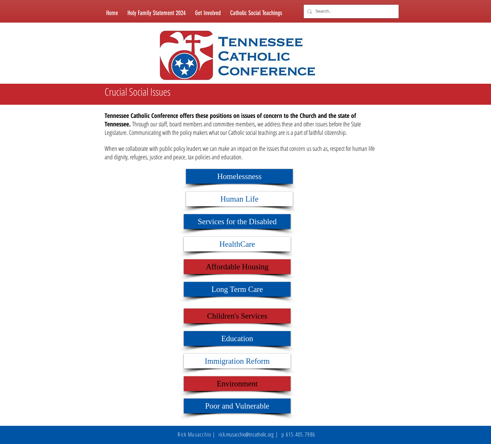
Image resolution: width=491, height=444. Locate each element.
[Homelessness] (239, 176)
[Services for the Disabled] (237, 221)
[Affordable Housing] (237, 266)
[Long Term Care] (237, 289)
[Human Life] (239, 199)
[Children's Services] (237, 316)
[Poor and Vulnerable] (237, 406)
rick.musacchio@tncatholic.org (246, 434)
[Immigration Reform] (237, 361)
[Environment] (237, 383)
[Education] (237, 338)
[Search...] (350, 11)
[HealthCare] (237, 244)
